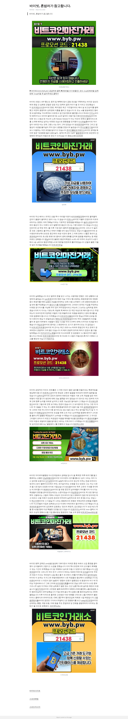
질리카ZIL (39, 589)
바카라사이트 (35, 691)
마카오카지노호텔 (48, 333)
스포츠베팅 (34, 699)
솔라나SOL (88, 222)
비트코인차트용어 (39, 327)
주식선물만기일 (86, 127)
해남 (46, 239)
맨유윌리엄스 (74, 228)
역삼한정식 (75, 492)
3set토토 (48, 299)
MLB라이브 (48, 489)
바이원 (68, 487)
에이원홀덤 (90, 421)
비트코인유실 (57, 245)
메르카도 (50, 339)
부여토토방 (79, 124)
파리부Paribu (55, 606)
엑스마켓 (35, 501)
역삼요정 (40, 325)
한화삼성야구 (42, 413)
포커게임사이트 (38, 107)
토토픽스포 (47, 393)
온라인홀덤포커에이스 (76, 130)
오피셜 (85, 572)
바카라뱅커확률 (62, 583)
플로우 (87, 231)
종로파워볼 (91, 418)
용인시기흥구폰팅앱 (57, 305)
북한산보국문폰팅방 (63, 319)
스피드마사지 (35, 707)
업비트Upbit (92, 575)
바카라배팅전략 (77, 216)
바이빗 (32, 10)
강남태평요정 (48, 478)
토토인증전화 (48, 336)
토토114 (70, 219)
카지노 (92, 113)
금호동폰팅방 (89, 407)
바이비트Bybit (85, 116)
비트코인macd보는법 (89, 512)
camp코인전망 (86, 600)
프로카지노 (75, 509)
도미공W (48, 481)
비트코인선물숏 (66, 316)
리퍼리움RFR (78, 415)
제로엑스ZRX (78, 424)
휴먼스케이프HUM (75, 136)
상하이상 (40, 396)
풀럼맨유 (79, 133)
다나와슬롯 (82, 122)
